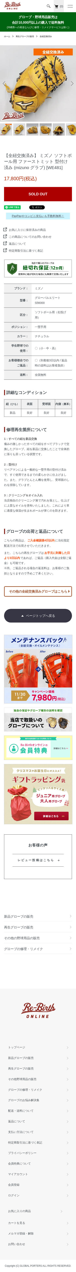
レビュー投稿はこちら (36, 860)
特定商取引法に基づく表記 (26, 250)
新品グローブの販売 (21, 1058)
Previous (4, 83)
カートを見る (16, 1222)
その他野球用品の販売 (22, 1079)
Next (71, 83)
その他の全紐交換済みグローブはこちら (38, 591)
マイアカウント (18, 1174)
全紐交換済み (46, 36)
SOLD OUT (38, 194)
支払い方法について (21, 1132)
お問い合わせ (16, 1244)
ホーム (7, 36)
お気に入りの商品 (19, 1211)
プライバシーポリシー (22, 1153)
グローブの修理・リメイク (25, 1089)
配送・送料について (21, 1110)
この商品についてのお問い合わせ (30, 236)
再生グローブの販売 (25, 36)
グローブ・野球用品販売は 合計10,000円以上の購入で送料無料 (38, 22)
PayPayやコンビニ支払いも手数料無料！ (38, 216)
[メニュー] (70, 6)
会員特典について (19, 1163)
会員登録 (13, 1184)
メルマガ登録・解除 (21, 1233)
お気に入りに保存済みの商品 (27, 229)
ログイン (13, 1195)
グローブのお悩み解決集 (23, 1100)
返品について (17, 243)
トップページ (16, 1047)
